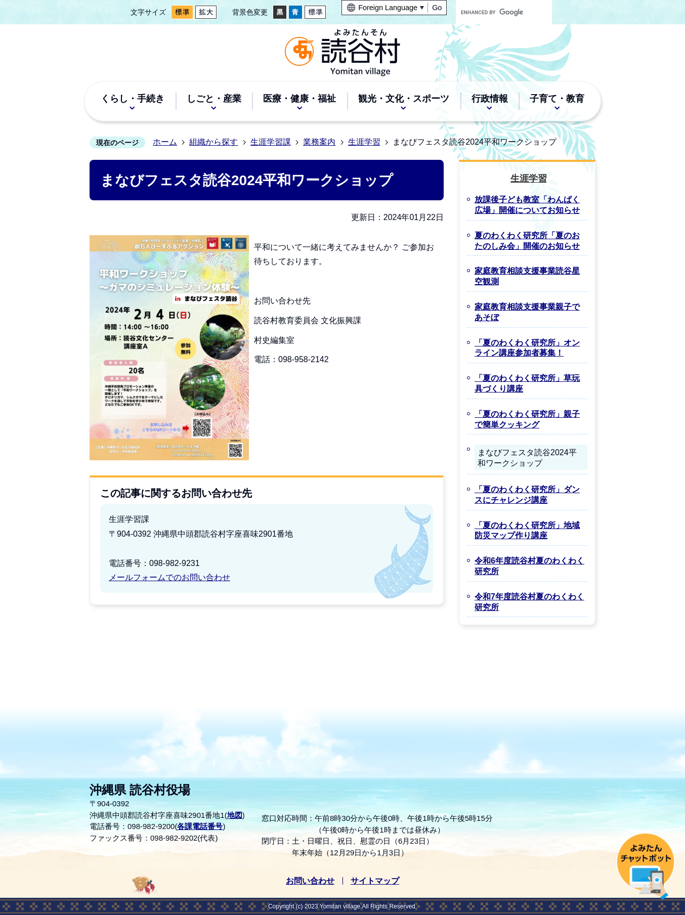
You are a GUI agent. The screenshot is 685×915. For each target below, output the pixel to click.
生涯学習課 (270, 142)
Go (437, 8)
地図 (234, 815)
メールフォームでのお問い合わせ (169, 577)
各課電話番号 (200, 826)
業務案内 (319, 142)
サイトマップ (375, 881)
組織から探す (213, 142)
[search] (494, 12)
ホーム (165, 142)
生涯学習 (364, 142)
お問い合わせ (310, 881)
